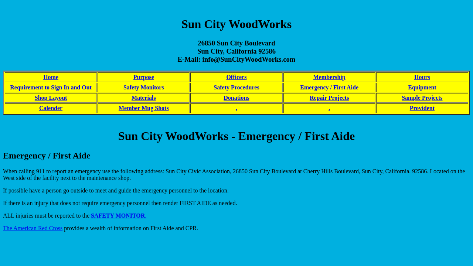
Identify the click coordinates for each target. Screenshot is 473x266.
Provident (422, 108)
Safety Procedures (236, 87)
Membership (329, 77)
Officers (236, 77)
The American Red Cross (32, 228)
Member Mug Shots (144, 108)
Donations (236, 98)
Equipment (422, 87)
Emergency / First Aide (329, 87)
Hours (422, 77)
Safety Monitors (143, 87)
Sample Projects (422, 98)
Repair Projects (329, 98)
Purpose (143, 77)
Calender (50, 108)
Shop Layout (51, 98)
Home (50, 77)
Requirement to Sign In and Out (51, 87)
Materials (144, 98)
